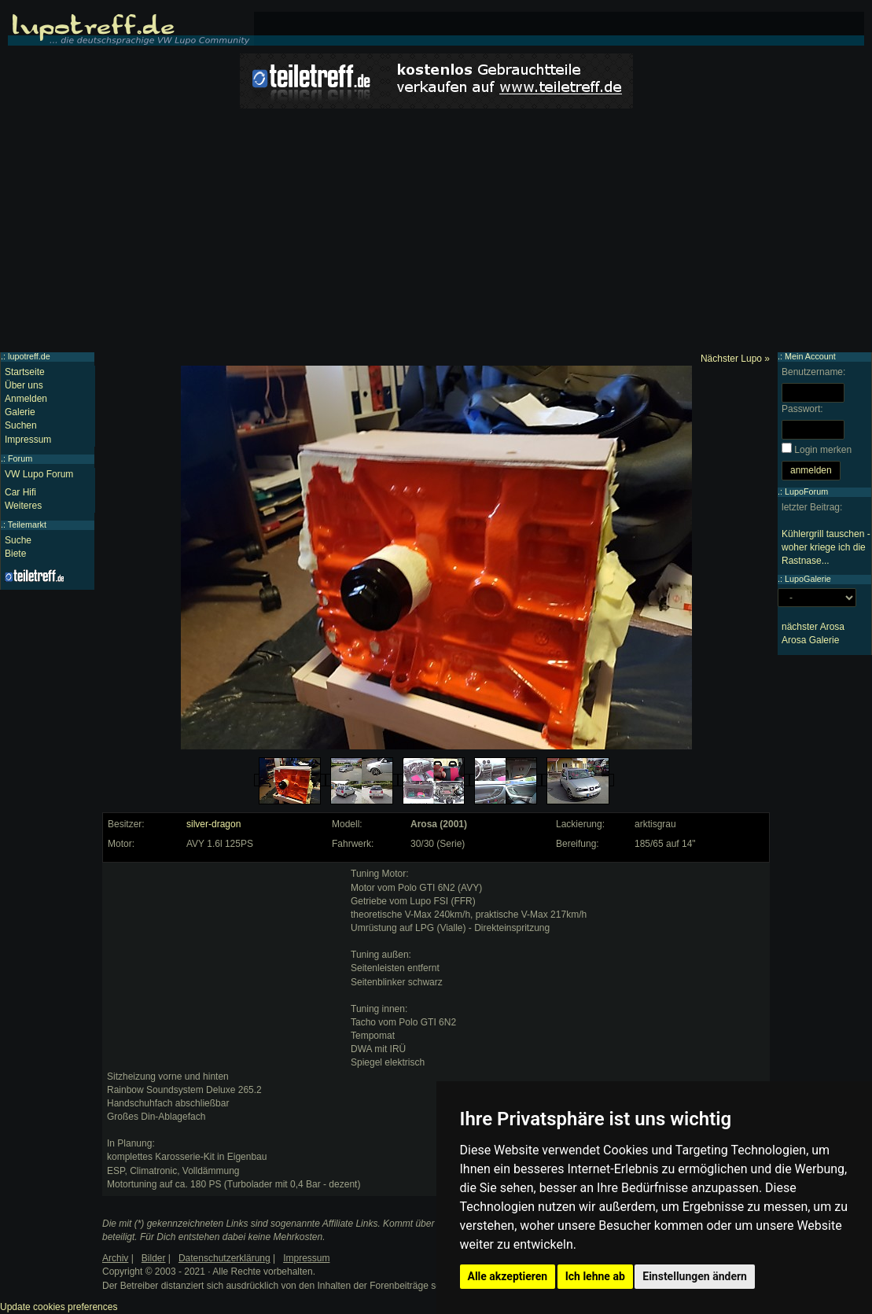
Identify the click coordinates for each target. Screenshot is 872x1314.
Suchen (21, 425)
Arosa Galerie (810, 640)
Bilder (154, 1258)
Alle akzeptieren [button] (508, 1276)
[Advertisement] (436, 234)
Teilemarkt (27, 524)
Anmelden (26, 398)
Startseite (25, 371)
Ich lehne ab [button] (595, 1276)
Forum (20, 458)
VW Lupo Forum (39, 474)
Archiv (115, 1258)
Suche (18, 540)
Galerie (20, 412)
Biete (15, 553)
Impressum (28, 439)
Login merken (823, 449)
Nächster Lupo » (735, 358)
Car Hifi (20, 492)
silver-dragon (213, 824)
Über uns (24, 385)
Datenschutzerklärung (224, 1258)
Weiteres (23, 505)
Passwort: (802, 408)
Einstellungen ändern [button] (694, 1276)
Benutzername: (813, 371)
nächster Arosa (813, 626)
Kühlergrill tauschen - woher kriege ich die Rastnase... (826, 547)
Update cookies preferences (58, 1306)
